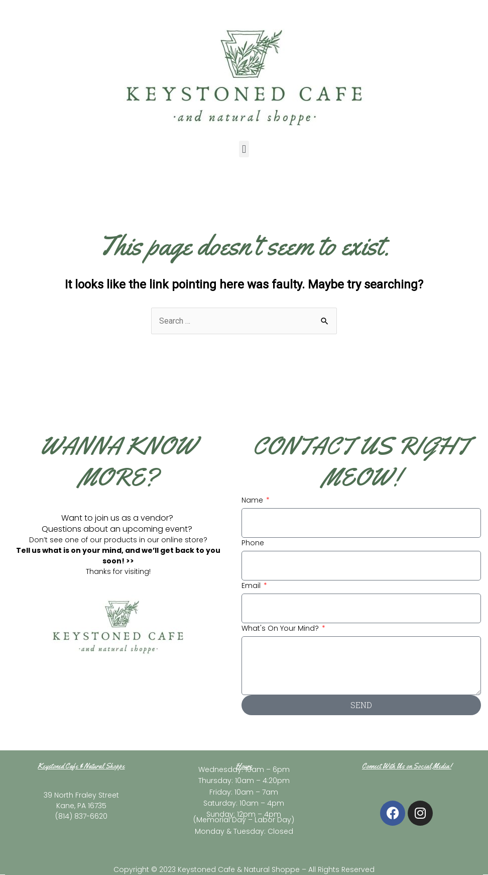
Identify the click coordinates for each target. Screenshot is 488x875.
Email (252, 585)
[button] (244, 149)
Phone (252, 543)
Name (253, 500)
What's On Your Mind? (281, 628)
